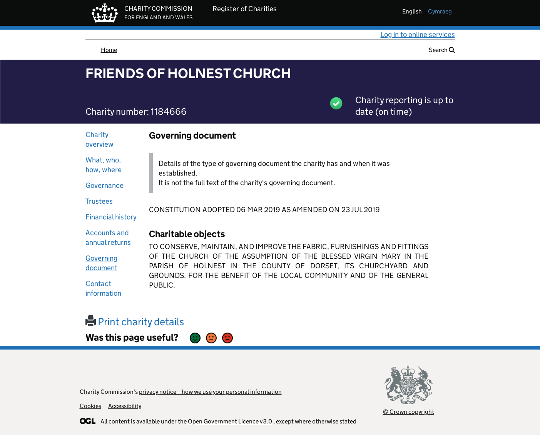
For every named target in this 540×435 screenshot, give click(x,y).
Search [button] (442, 50)
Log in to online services (418, 34)
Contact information (103, 288)
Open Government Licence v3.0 (230, 421)
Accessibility (124, 406)
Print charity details (134, 321)
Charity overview (99, 139)
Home (109, 50)
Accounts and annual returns (108, 237)
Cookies (90, 406)
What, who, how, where (103, 165)
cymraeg (440, 11)
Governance (104, 185)
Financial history (111, 216)
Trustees (99, 201)
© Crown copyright (408, 411)
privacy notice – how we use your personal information (210, 391)
